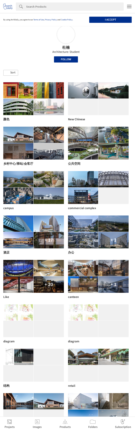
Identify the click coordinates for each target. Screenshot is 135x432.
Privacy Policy (51, 19)
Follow (66, 59)
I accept (110, 20)
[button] (10, 73)
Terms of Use (38, 19)
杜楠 (66, 47)
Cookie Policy (67, 19)
